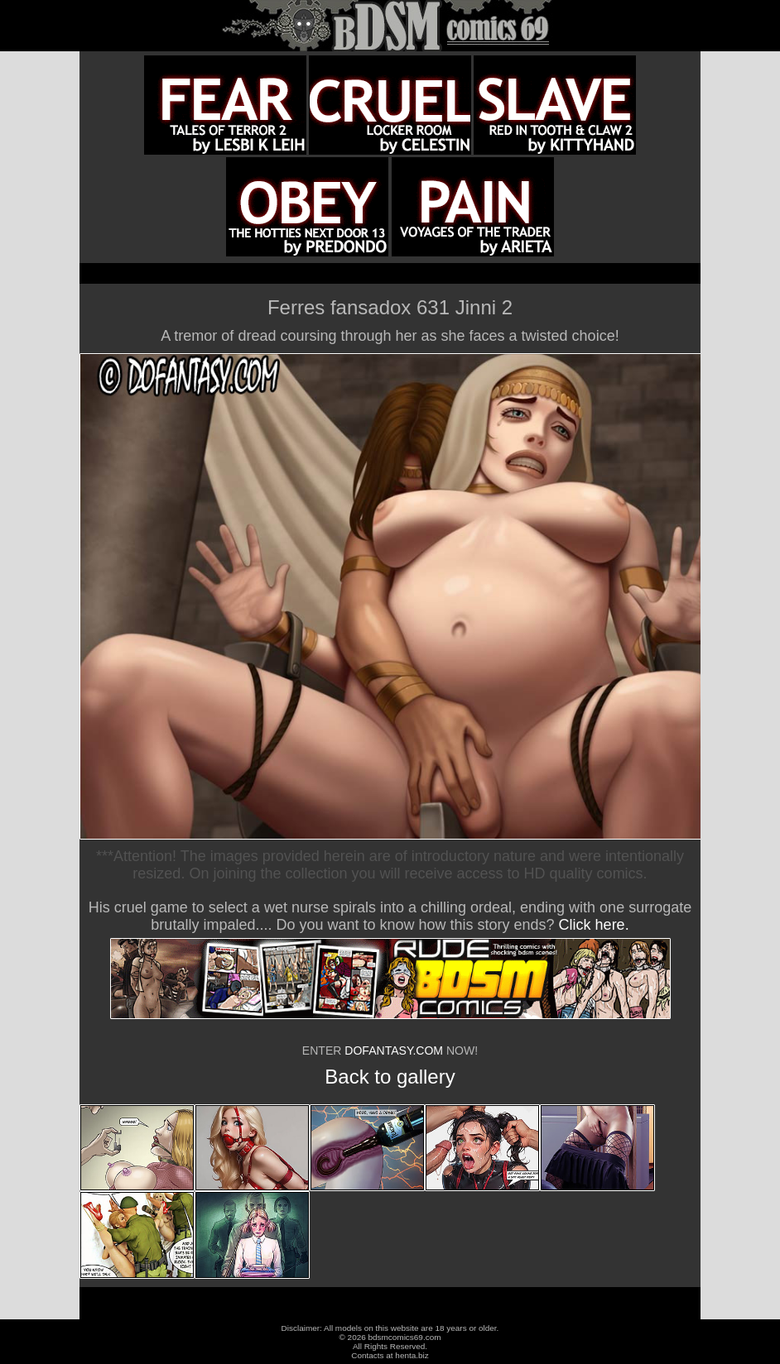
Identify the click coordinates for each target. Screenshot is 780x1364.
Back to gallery (390, 1076)
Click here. (594, 925)
